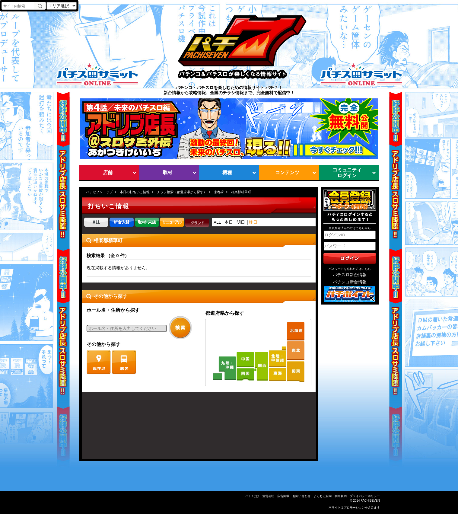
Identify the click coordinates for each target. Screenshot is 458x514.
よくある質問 (322, 496)
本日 (228, 222)
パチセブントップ (99, 192)
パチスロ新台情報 (350, 275)
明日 (241, 222)
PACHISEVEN (370, 500)
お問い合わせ (301, 496)
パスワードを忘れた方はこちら (350, 268)
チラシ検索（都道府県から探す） (182, 192)
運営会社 (268, 496)
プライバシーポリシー (365, 496)
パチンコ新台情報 (350, 282)
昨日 (253, 222)
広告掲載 (283, 496)
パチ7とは (252, 496)
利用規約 (341, 496)
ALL (217, 222)
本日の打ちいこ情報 (135, 192)
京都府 (219, 192)
